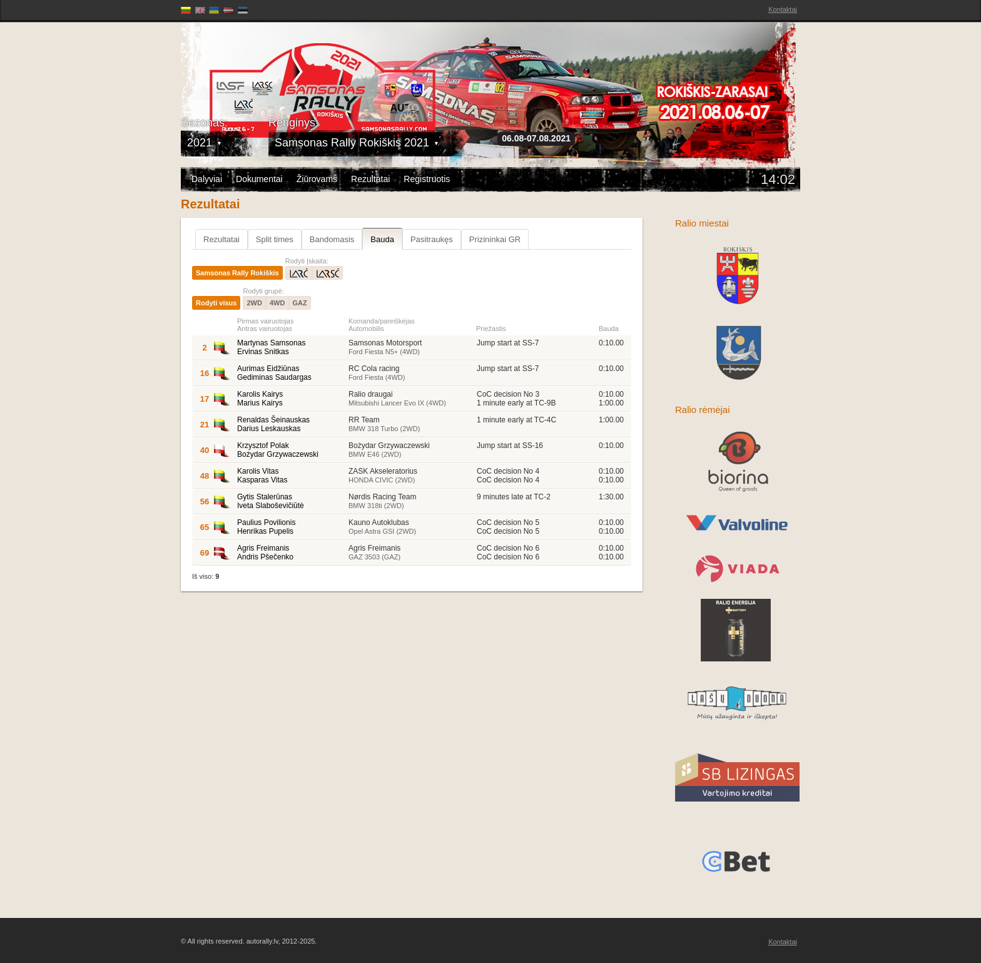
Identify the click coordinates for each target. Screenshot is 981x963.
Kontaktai (782, 9)
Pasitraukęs (431, 239)
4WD (277, 303)
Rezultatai (370, 179)
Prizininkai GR (495, 239)
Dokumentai (259, 179)
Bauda (382, 239)
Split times (274, 239)
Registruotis (427, 179)
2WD (254, 303)
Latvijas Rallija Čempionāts (253, 62)
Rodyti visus (216, 303)
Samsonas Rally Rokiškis (237, 273)
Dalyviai (206, 179)
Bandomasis (332, 239)
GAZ (299, 303)
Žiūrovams (317, 179)
